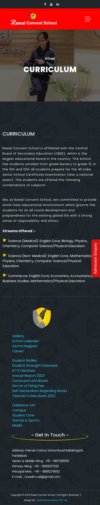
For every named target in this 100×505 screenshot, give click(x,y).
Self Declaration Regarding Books (39, 390)
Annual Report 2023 (28, 375)
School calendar (25, 341)
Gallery (18, 336)
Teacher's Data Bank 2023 (33, 395)
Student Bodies (24, 360)
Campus (19, 410)
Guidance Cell (23, 405)
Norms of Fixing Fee (28, 385)
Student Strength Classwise (35, 365)
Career (18, 351)
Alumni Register (25, 346)
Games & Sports (25, 420)
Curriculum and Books (30, 380)
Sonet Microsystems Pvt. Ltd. (52, 500)
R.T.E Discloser (24, 370)
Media (17, 425)
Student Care (23, 415)
